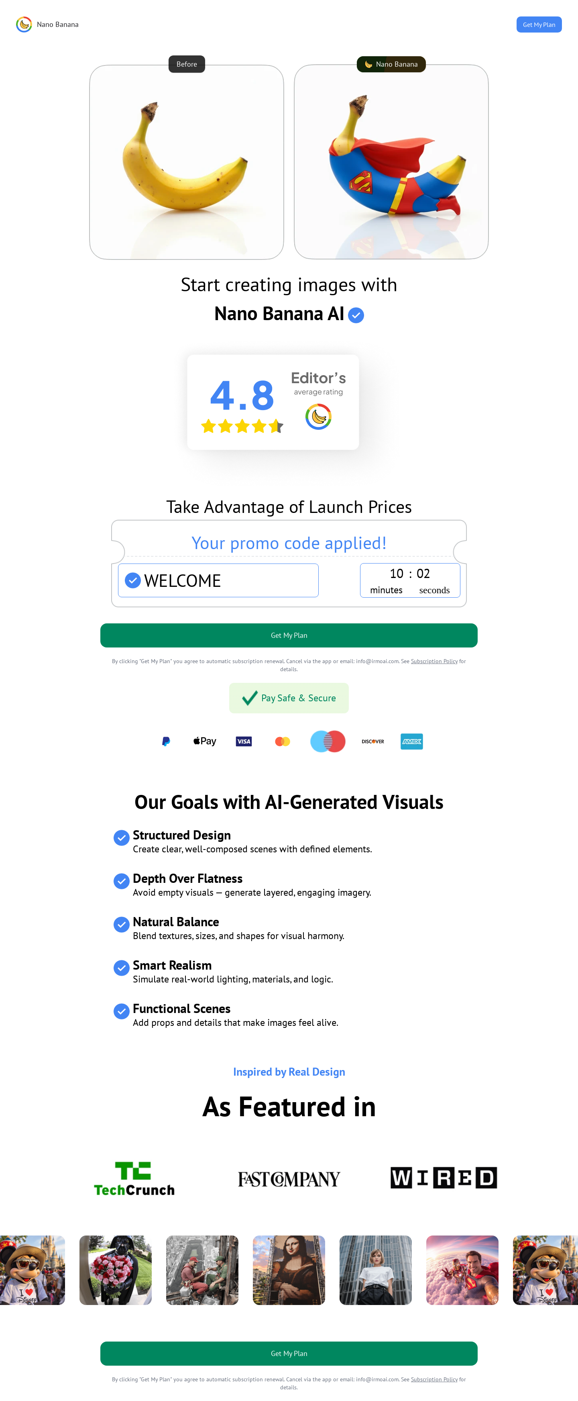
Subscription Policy (434, 661)
